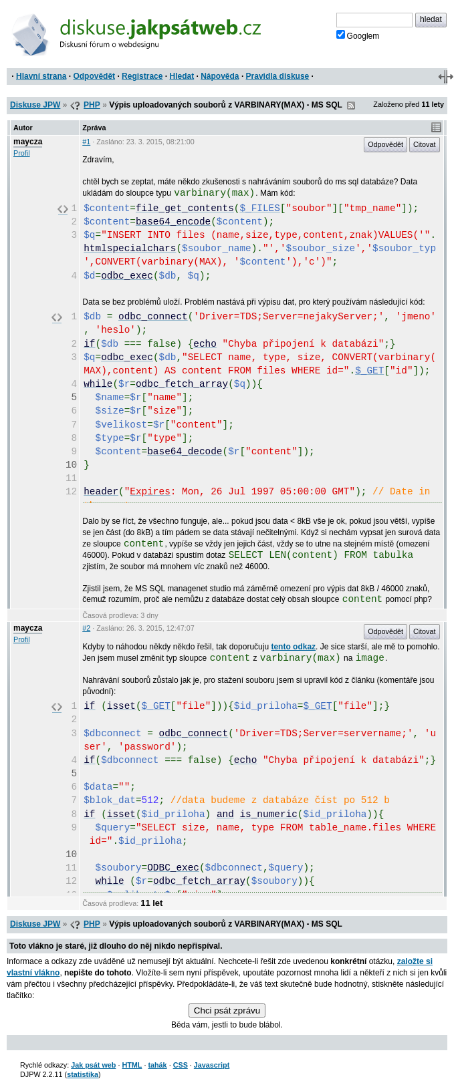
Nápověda (220, 76)
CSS (180, 1065)
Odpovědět (94, 76)
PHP (92, 105)
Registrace (142, 76)
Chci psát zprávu (227, 1010)
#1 (86, 142)
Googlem (358, 35)
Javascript (211, 1065)
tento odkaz (293, 646)
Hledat (181, 76)
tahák (157, 1065)
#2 (86, 628)
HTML (132, 1065)
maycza (27, 141)
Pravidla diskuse (278, 76)
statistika (82, 1074)
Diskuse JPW (35, 105)
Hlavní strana (41, 76)
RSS (351, 106)
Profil (21, 153)
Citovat (424, 144)
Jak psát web (93, 1065)
